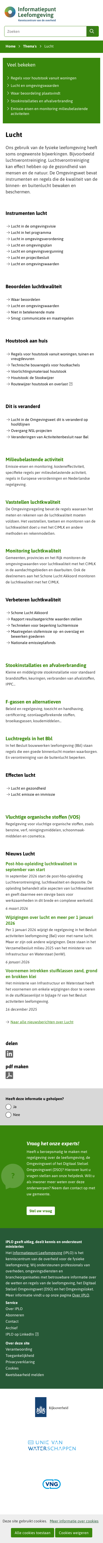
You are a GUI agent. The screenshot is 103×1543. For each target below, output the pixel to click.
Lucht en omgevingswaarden (35, 85)
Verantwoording (19, 1349)
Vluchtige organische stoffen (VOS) (43, 817)
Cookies (12, 1368)
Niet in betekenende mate (32, 312)
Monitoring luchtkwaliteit (33, 550)
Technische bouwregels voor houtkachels (45, 365)
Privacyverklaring (20, 1362)
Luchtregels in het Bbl (29, 738)
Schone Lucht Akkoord (29, 613)
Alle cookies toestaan (32, 1533)
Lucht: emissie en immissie (33, 794)
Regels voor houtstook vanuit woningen (43, 78)
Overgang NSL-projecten (31, 430)
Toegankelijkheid (20, 1355)
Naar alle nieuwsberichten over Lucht (39, 1022)
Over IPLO (80, 1295)
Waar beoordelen (25, 299)
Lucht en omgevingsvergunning (37, 251)
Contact (12, 1321)
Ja (15, 1107)
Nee (16, 1114)
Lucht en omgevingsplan (31, 245)
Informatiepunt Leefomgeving (37, 1253)
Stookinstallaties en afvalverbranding (42, 101)
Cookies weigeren (74, 1533)
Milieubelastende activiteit (34, 459)
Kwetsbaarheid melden (25, 1375)
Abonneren (15, 1315)
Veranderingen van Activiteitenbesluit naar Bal (50, 437)
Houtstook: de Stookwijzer (32, 378)
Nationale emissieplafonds (33, 643)
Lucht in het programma (31, 232)
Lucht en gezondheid (28, 788)
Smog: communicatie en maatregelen (42, 318)
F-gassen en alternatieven (33, 701)
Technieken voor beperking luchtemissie (44, 625)
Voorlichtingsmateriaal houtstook (38, 371)
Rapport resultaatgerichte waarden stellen (46, 619)
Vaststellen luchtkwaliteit (33, 502)
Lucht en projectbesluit (30, 257)
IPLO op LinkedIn (22, 1334)
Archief (12, 1328)
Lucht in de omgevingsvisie (33, 226)
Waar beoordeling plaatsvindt (35, 93)
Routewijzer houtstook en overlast (42, 384)
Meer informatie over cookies (74, 1521)
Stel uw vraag (40, 1211)
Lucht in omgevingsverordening (37, 239)
